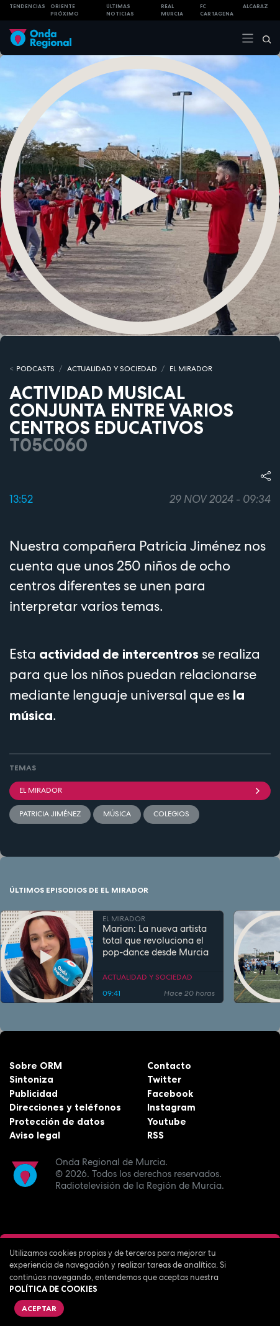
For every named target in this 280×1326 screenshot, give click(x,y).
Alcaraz (255, 6)
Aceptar (39, 1308)
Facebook (170, 1093)
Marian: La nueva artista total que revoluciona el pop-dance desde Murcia (155, 940)
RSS (155, 1135)
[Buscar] (263, 38)
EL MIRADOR (190, 369)
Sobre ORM (35, 1065)
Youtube (166, 1121)
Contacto (169, 1065)
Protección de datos (57, 1121)
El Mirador (140, 790)
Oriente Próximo (64, 10)
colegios (171, 814)
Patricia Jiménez (50, 814)
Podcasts (35, 369)
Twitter (164, 1079)
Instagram (171, 1107)
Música (117, 814)
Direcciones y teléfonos (65, 1107)
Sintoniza (31, 1079)
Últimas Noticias (120, 10)
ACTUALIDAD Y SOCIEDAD (112, 369)
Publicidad (33, 1093)
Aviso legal (34, 1135)
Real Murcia (172, 10)
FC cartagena (216, 10)
